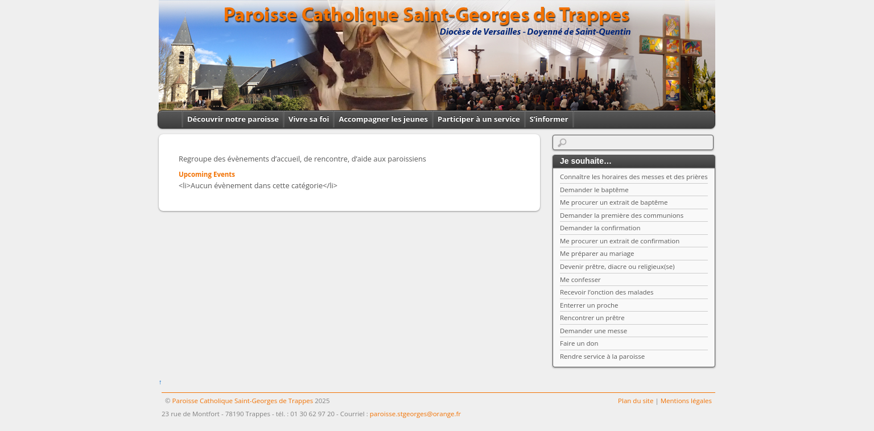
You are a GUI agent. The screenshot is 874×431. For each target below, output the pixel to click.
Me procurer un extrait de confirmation (619, 241)
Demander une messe (593, 330)
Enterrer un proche (589, 305)
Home (167, 119)
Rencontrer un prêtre (592, 317)
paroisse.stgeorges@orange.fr (415, 413)
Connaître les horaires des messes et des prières (634, 176)
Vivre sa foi (308, 119)
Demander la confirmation (600, 227)
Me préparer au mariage (597, 253)
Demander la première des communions (621, 215)
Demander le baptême (594, 189)
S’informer (549, 119)
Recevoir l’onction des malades (607, 292)
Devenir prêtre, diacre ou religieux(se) (617, 266)
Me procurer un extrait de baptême (613, 202)
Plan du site (635, 400)
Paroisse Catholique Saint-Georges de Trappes (243, 400)
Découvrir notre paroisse (233, 119)
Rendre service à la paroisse (602, 356)
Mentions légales (686, 400)
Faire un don (579, 343)
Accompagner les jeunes (383, 119)
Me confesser (580, 279)
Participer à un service (479, 119)
